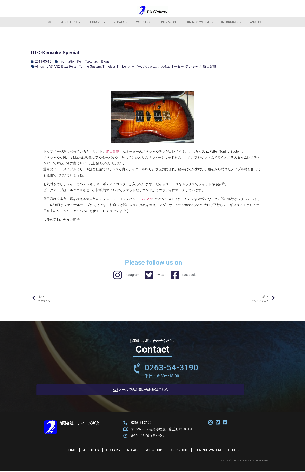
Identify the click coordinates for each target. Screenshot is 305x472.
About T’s (70, 22)
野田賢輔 (209, 66)
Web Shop (144, 22)
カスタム (149, 66)
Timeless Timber (114, 66)
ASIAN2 (54, 66)
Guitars (97, 22)
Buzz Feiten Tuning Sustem (81, 66)
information (231, 22)
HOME (48, 22)
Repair (120, 22)
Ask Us (255, 22)
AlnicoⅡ (41, 66)
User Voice (168, 22)
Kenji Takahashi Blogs (93, 62)
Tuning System (199, 22)
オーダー (134, 66)
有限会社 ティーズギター (81, 424)
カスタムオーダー (170, 66)
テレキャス (193, 66)
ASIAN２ (148, 199)
